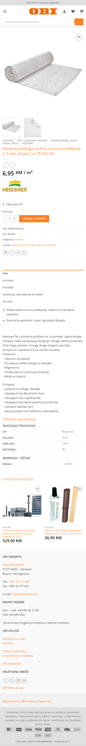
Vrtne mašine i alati (64, 140)
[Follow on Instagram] (12, 680)
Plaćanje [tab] (8, 287)
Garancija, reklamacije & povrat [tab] (23, 294)
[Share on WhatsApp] (6, 253)
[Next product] (5, 164)
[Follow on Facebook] (6, 680)
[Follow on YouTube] (24, 680)
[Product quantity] (9, 218)
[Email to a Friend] (24, 253)
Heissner (41, 245)
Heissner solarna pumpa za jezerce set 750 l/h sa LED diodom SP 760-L (18, 533)
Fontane (27, 143)
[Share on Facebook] (12, 253)
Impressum (10, 701)
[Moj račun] (64, 11)
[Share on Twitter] (18, 253)
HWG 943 (51, 245)
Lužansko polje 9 (13, 565)
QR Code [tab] (8, 301)
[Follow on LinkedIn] (18, 680)
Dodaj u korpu (34, 219)
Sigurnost (44, 701)
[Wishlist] (73, 11)
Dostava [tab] (8, 280)
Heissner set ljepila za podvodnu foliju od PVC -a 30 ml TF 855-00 (64, 532)
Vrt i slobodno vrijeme (32, 140)
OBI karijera (28, 701)
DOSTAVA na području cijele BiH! (43, 2)
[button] (5, 11)
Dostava (8, 643)
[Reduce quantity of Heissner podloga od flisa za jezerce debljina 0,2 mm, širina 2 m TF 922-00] (5, 218)
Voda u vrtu (10, 143)
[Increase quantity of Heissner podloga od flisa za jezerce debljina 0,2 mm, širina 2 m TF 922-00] (14, 218)
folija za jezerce (19, 245)
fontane (32, 245)
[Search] (79, 21)
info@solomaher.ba (25, 594)
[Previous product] (12, 164)
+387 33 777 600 (18, 582)
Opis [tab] (5, 273)
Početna (8, 140)
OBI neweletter (12, 664)
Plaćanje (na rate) (14, 639)
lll (70, 741)
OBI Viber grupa (13, 688)
